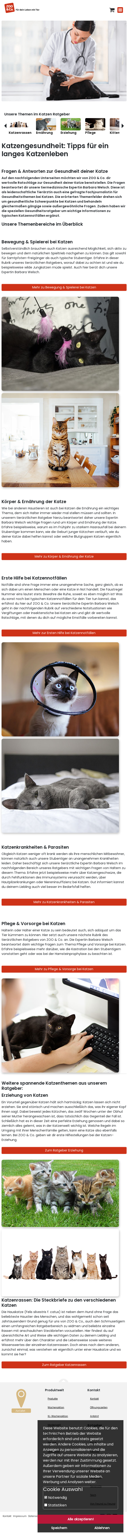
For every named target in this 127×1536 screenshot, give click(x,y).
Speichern (59, 1528)
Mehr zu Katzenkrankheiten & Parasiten (64, 902)
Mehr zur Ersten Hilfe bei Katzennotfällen (64, 633)
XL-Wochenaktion (58, 1416)
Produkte (53, 1398)
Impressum (20, 1516)
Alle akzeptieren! (81, 1519)
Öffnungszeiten (99, 1407)
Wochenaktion (56, 1407)
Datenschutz (35, 1516)
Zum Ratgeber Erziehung (64, 1150)
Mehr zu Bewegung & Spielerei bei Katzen (64, 287)
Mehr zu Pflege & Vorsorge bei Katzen (64, 969)
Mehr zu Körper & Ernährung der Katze (64, 556)
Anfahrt (94, 1416)
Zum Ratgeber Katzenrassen (64, 1365)
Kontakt (94, 1398)
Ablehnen (102, 1528)
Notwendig (55, 1497)
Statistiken (55, 1505)
